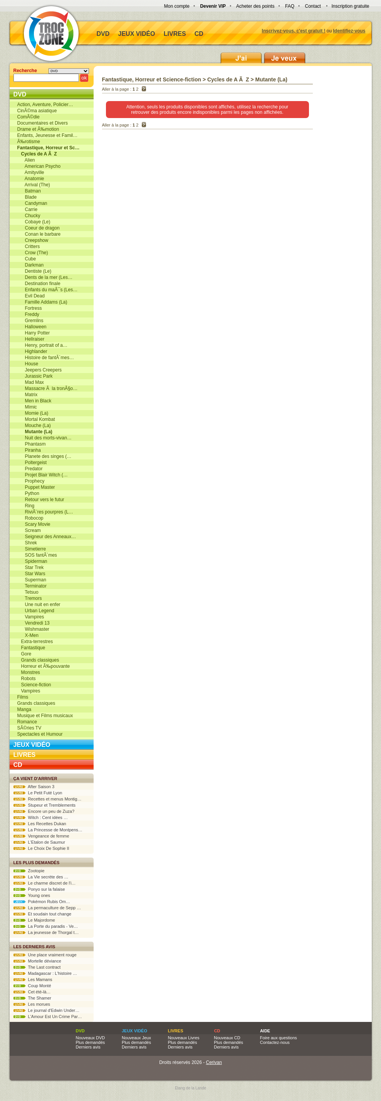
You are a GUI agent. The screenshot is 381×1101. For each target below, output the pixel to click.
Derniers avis (88, 1047)
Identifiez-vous (349, 31)
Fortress (29, 308)
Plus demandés (90, 1042)
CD (199, 33)
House (28, 363)
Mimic (27, 407)
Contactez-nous (275, 1042)
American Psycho (39, 166)
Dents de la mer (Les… (44, 277)
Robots (26, 678)
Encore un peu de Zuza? (44, 811)
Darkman (30, 265)
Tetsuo (28, 592)
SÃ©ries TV (29, 728)
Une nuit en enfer (38, 604)
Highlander (32, 351)
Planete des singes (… (44, 456)
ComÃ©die (28, 117)
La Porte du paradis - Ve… (45, 926)
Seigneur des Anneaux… (46, 536)
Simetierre (31, 549)
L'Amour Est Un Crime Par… (47, 1016)
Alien (26, 160)
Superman (31, 580)
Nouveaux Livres (184, 1037)
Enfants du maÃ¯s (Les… (47, 289)
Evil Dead (31, 296)
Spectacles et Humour (40, 734)
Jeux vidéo (136, 33)
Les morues (31, 1004)
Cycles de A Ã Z (228, 79)
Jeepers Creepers (39, 370)
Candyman (32, 203)
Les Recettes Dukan (39, 823)
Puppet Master (36, 487)
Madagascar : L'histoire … (45, 973)
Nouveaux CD (227, 1037)
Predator (30, 468)
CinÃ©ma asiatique (37, 110)
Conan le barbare (39, 234)
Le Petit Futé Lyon (37, 792)
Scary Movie (33, 524)
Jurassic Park (35, 376)
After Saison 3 (34, 786)
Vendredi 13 (33, 623)
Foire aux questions (278, 1037)
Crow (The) (32, 252)
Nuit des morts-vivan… (44, 438)
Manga (24, 709)
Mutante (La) (271, 79)
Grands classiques (38, 660)
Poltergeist (32, 462)
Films (23, 697)
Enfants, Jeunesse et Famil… (47, 135)
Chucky (28, 215)
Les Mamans (32, 979)
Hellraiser (31, 339)
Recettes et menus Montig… (47, 799)
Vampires (30, 617)
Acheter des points (255, 6)
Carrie (27, 209)
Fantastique (31, 647)
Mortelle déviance (37, 961)
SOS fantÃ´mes (37, 555)
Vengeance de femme (41, 836)
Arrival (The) (33, 184)
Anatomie (30, 178)
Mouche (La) (34, 425)
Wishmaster (33, 629)
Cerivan (214, 1062)
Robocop (30, 518)
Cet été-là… (32, 992)
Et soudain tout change (42, 914)
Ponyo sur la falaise (39, 889)
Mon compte (177, 6)
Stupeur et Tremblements (44, 805)
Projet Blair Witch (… (42, 475)
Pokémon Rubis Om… (41, 901)
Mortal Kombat (36, 419)
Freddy (28, 314)
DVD (103, 33)
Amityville (30, 172)
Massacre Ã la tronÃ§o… (47, 388)
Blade (27, 197)
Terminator (32, 586)
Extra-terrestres (35, 641)
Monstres (28, 672)
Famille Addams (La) (42, 302)
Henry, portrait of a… (42, 345)
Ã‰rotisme (28, 141)
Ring (26, 505)
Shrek (27, 542)
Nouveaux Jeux (136, 1037)
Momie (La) (33, 413)
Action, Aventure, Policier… (45, 104)
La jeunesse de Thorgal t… (46, 932)
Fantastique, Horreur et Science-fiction (151, 79)
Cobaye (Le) (33, 222)
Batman (29, 191)
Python (28, 493)
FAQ (289, 6)
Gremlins (30, 320)
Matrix (27, 394)
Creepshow (33, 240)
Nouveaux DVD (90, 1037)
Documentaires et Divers (42, 123)
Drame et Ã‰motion (38, 129)
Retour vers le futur (40, 499)
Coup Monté (32, 985)
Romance (27, 721)
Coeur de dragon (38, 228)
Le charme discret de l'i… (44, 883)
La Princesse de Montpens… (47, 829)
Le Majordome (34, 920)
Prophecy (31, 481)
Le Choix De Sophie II (41, 848)
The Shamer (32, 998)
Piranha (29, 450)
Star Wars (31, 573)
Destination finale (38, 283)
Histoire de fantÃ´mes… (45, 357)
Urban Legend (35, 610)
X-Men (28, 635)
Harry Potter (33, 333)
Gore (24, 654)
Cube (26, 259)
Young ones (31, 895)
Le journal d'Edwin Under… (46, 1010)
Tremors (29, 598)
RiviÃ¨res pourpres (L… (45, 512)
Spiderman (32, 561)
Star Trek (30, 567)
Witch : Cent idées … (40, 817)
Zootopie (29, 870)
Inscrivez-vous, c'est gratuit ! (294, 31)
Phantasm (31, 444)
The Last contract (37, 967)
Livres (175, 33)
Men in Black (34, 401)
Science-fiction (34, 684)
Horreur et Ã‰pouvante (43, 666)
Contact (313, 6)
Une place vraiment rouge (45, 954)
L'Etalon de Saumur (39, 842)
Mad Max (30, 382)
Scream (29, 530)
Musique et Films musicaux (45, 715)
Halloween (32, 326)
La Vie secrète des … (41, 877)
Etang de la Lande (190, 1088)
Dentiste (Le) (34, 271)
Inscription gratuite (350, 6)
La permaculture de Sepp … (47, 907)
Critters (28, 246)
